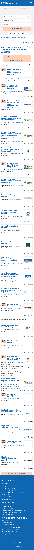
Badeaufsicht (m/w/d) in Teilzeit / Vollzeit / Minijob (14, 358)
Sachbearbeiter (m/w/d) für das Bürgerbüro (12, 165)
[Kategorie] (15, 17)
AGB (17, 544)
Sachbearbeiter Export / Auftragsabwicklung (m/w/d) (9, 212)
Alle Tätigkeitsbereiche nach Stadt (13, 492)
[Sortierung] (15, 65)
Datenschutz (17, 546)
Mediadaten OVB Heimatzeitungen (13, 511)
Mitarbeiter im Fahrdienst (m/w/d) (14, 305)
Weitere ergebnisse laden (16, 473)
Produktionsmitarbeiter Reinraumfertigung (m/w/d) (11, 411)
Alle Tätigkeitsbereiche (9, 490)
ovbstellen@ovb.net (10, 531)
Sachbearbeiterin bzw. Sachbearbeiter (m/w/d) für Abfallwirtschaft (11, 180)
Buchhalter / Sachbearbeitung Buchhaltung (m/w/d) (9, 259)
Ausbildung (6, 494)
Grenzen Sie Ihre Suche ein (17, 61)
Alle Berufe (5, 487)
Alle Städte (5, 485)
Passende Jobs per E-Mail (17, 57)
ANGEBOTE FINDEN (17, 29)
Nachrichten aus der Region (11, 512)
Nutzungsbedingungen (9, 514)
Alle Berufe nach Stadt (9, 489)
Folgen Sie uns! (9, 534)
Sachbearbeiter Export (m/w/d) (9, 195)
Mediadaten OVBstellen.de (11, 509)
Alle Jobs (5, 483)
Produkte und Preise (9, 502)
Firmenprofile (6, 496)
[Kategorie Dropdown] (29, 17)
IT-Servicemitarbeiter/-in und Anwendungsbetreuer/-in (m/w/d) (11, 290)
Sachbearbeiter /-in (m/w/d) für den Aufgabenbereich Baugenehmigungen (11, 149)
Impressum (17, 542)
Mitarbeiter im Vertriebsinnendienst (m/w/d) (9, 458)
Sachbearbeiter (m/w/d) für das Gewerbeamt (12, 86)
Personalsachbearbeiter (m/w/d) (10, 227)
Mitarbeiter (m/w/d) (11, 395)
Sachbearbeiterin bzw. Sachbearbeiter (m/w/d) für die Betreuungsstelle (11, 118)
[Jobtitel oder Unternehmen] (17, 20)
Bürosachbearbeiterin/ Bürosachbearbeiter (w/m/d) (14, 72)
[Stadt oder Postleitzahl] (17, 24)
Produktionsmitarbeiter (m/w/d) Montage (10, 326)
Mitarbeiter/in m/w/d (12, 341)
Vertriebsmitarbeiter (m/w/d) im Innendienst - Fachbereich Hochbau (10, 274)
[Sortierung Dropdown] (29, 65)
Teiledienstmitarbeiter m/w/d (14, 442)
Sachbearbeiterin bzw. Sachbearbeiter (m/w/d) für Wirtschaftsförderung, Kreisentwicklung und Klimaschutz (11, 135)
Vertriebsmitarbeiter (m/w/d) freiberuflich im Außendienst (10, 380)
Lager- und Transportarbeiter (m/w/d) (10, 426)
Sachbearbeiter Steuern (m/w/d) (9, 242)
